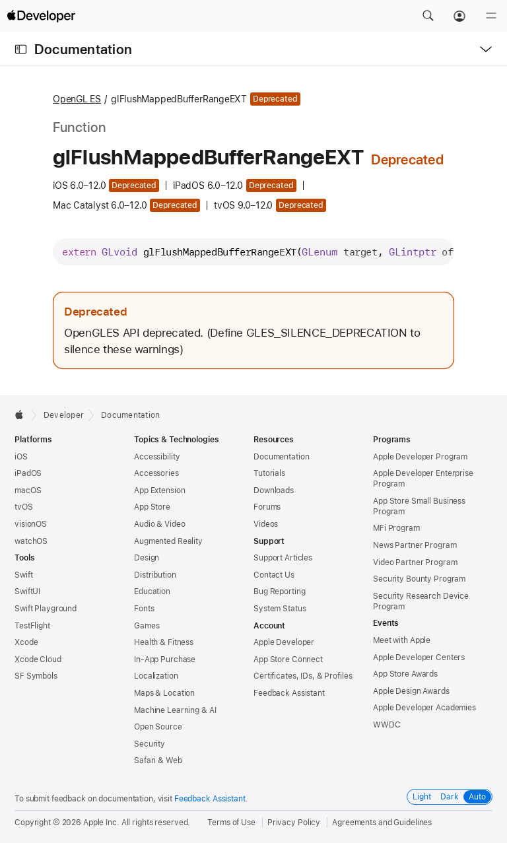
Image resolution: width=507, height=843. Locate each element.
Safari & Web (158, 760)
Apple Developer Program (420, 456)
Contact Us (274, 575)
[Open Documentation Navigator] (20, 49)
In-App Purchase (164, 659)
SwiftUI (27, 591)
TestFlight (32, 625)
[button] (428, 16)
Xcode (26, 642)
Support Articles (283, 557)
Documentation (83, 49)
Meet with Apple (401, 640)
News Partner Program (415, 545)
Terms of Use (231, 822)
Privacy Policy (293, 822)
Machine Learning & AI (175, 710)
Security (149, 744)
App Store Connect (288, 659)
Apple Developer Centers (419, 657)
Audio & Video (159, 524)
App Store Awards (405, 674)
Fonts (144, 608)
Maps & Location (164, 693)
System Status (280, 608)
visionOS (31, 524)
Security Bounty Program (419, 579)
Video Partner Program (415, 562)
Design (146, 557)
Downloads (274, 490)
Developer (64, 415)
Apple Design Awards (411, 691)
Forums (267, 507)
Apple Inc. (101, 822)
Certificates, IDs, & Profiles (303, 676)
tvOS (24, 507)
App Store (152, 507)
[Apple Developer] (41, 16)
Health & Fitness (163, 642)
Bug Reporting (279, 591)
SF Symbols (36, 676)
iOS (21, 456)
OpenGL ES (77, 99)
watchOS (31, 541)
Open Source (158, 726)
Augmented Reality (168, 541)
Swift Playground (46, 608)
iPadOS (28, 473)
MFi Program (396, 528)
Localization (156, 676)
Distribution (155, 575)
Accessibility (157, 456)
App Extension (159, 490)
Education (152, 591)
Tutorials (269, 473)
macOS (28, 490)
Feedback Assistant (289, 693)
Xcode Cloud (38, 659)
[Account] (459, 16)
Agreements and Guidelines (382, 822)
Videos (266, 524)
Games (146, 625)
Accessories (156, 473)
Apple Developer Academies (424, 707)
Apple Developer (284, 642)
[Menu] (491, 16)
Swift (23, 575)
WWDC (387, 724)
